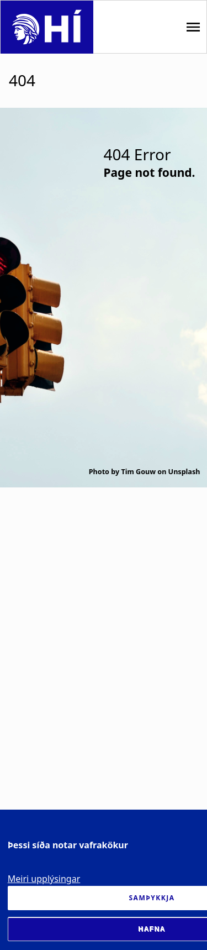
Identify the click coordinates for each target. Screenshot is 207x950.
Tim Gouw (138, 471)
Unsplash (184, 471)
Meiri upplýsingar (44, 879)
